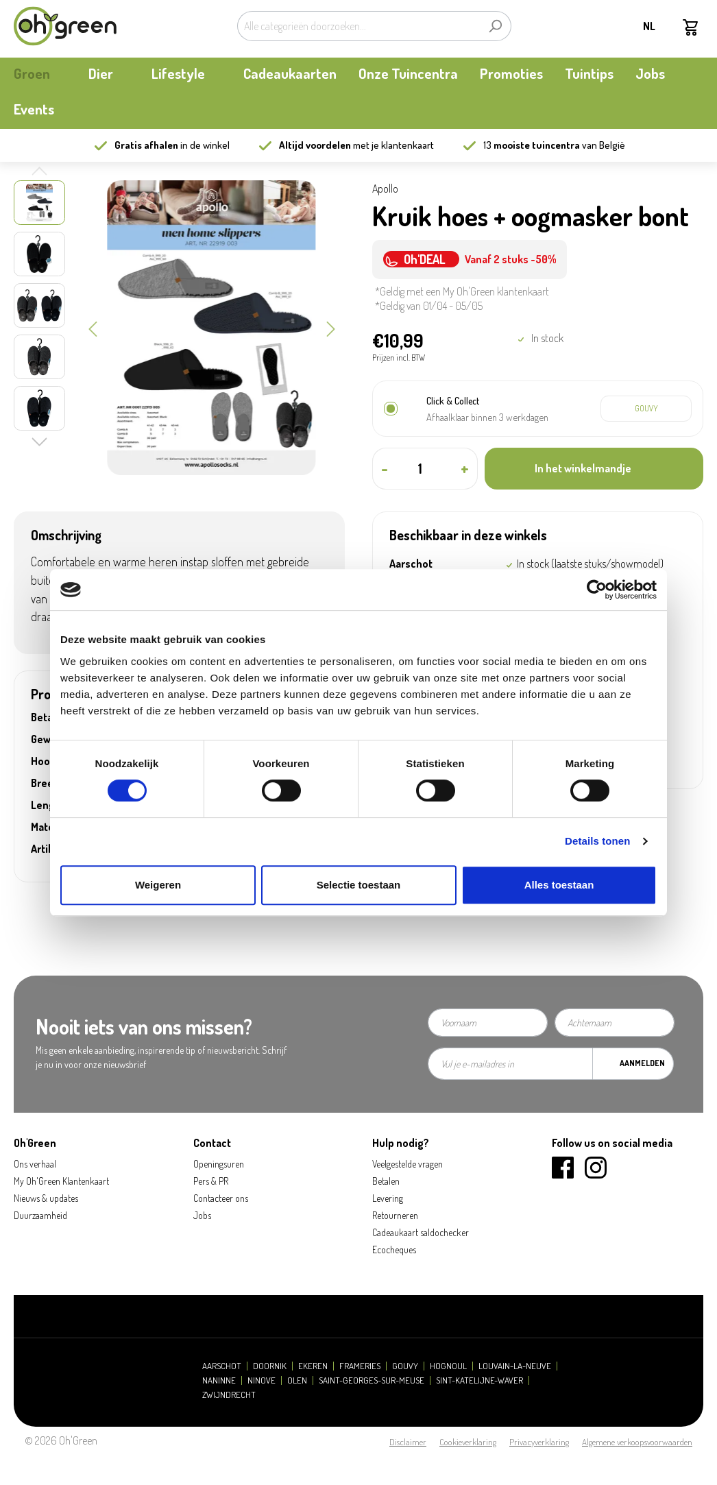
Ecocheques (394, 1249)
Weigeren (158, 885)
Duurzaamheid (40, 1215)
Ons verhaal (35, 1164)
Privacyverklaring (539, 1441)
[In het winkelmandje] (594, 469)
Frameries (359, 1366)
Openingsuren (218, 1164)
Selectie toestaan (359, 885)
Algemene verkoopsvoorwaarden (637, 1441)
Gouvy (405, 1366)
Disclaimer (407, 1441)
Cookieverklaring (467, 1441)
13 (531, 145)
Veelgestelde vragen (407, 1164)
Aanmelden (642, 1063)
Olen (297, 1380)
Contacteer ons (220, 1198)
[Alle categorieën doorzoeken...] (358, 26)
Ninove (261, 1380)
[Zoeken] (495, 26)
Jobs (202, 1215)
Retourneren (395, 1215)
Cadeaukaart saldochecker (420, 1232)
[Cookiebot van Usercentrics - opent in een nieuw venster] (597, 589)
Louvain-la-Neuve (514, 1366)
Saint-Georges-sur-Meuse (371, 1380)
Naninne (219, 1380)
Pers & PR (210, 1181)
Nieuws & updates (46, 1198)
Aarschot (221, 1366)
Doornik (270, 1366)
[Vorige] (92, 328)
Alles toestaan (559, 885)
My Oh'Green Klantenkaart (61, 1181)
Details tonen (597, 841)
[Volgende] (331, 328)
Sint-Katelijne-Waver (479, 1380)
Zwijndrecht (229, 1394)
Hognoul (448, 1366)
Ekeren (313, 1366)
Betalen (386, 1181)
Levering (387, 1198)
